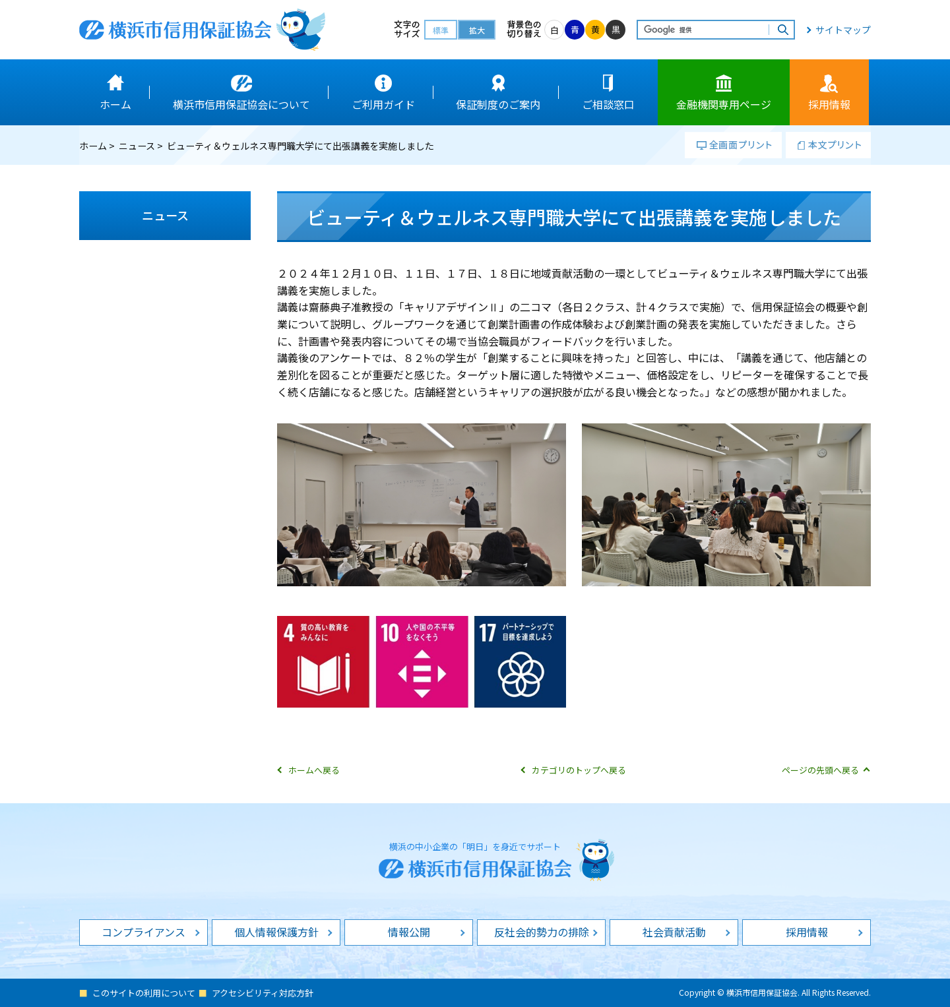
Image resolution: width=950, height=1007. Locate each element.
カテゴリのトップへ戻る (579, 770)
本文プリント (828, 145)
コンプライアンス (143, 932)
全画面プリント (733, 145)
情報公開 (409, 932)
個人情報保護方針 (276, 932)
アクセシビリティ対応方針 (262, 993)
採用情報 (807, 932)
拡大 (477, 30)
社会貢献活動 (674, 932)
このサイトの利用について (143, 993)
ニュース (137, 145)
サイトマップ (843, 29)
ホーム (93, 145)
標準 (441, 30)
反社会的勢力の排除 (541, 932)
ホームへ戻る (314, 770)
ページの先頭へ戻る (820, 770)
